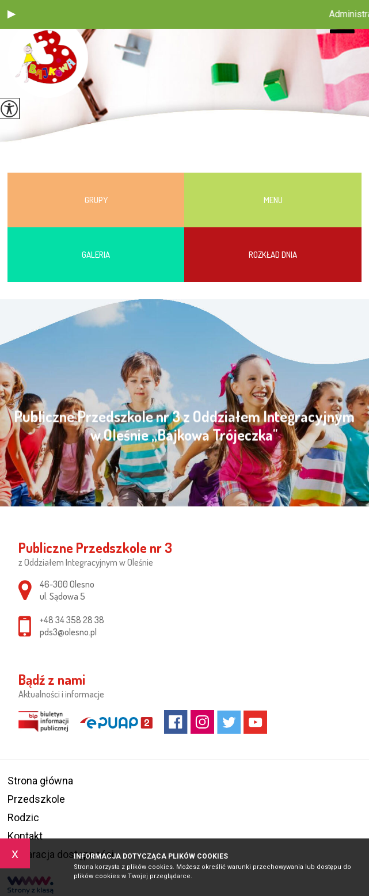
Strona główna (40, 781)
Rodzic (23, 817)
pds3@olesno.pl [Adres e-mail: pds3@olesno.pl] (68, 632)
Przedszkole (36, 799)
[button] (11, 14)
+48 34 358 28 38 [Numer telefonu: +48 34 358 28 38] (72, 620)
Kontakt (25, 836)
